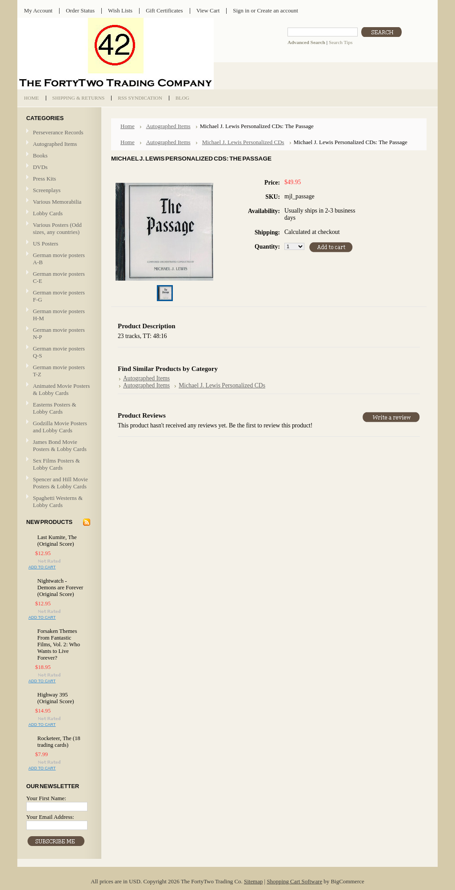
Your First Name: (46, 798)
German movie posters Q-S (59, 352)
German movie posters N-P (59, 333)
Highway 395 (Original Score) (55, 698)
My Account (38, 10)
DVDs (40, 167)
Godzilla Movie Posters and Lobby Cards (60, 427)
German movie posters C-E (59, 277)
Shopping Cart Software (294, 881)
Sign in (241, 10)
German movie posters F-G (59, 296)
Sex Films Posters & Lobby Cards (56, 464)
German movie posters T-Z (59, 371)
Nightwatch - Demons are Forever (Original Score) (60, 587)
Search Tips (340, 42)
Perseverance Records (58, 133)
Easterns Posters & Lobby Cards (54, 408)
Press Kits (44, 178)
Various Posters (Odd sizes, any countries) (57, 228)
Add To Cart (42, 567)
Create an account (277, 10)
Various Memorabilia (57, 201)
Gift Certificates (164, 10)
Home (127, 126)
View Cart (208, 10)
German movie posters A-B (59, 259)
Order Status (80, 10)
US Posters (45, 243)
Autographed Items (58, 144)
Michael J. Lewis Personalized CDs (243, 142)
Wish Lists (120, 10)
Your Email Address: (50, 816)
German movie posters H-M (59, 315)
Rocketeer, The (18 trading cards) (58, 741)
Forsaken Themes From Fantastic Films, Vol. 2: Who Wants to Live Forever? (58, 644)
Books (40, 155)
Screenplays (46, 190)
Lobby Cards (58, 213)
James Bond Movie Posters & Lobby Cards (60, 445)
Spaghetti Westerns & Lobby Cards (58, 501)
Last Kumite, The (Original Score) (57, 540)
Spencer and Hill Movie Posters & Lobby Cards (60, 483)
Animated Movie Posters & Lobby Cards (61, 389)
